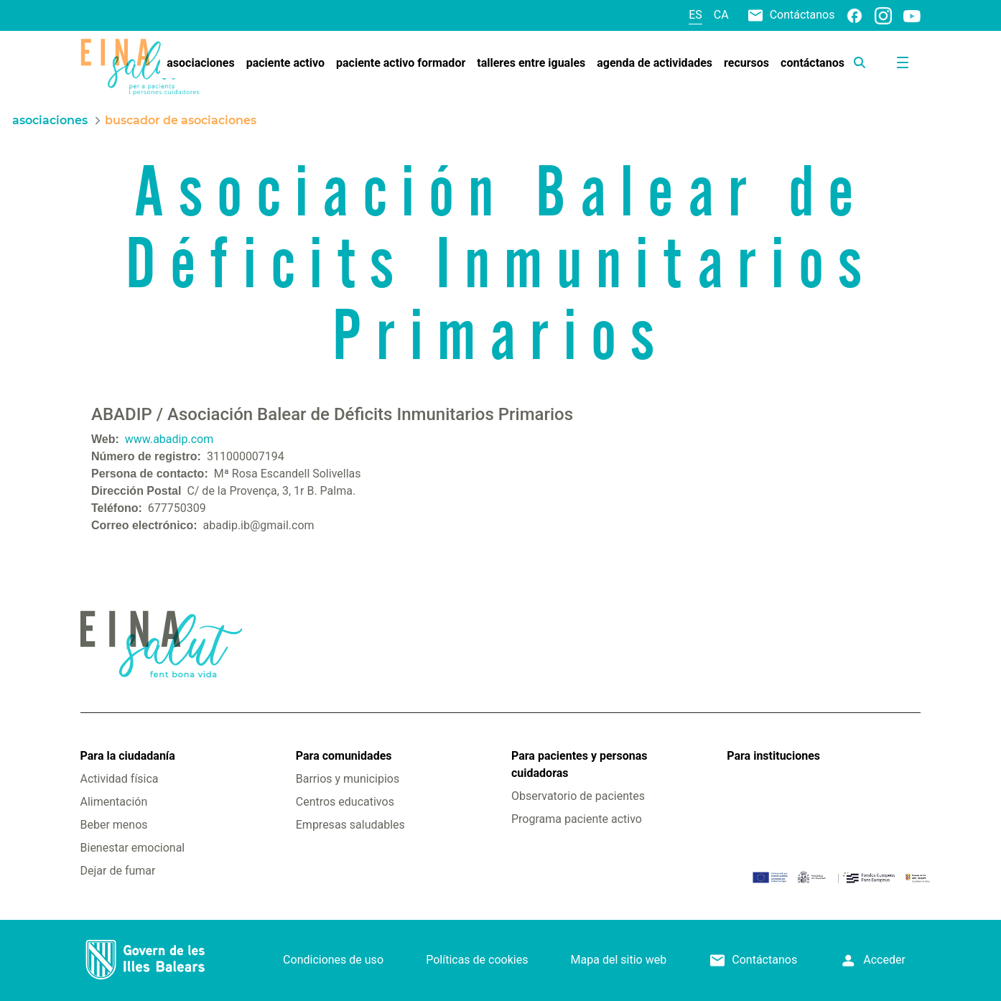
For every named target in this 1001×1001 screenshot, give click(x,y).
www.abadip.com (169, 439)
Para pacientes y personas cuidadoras (579, 764)
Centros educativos (345, 802)
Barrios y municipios (347, 779)
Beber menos (114, 825)
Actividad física (119, 779)
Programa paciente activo (576, 819)
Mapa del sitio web (619, 960)
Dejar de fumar (118, 870)
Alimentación (114, 802)
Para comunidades (344, 756)
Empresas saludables (350, 825)
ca (721, 15)
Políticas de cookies (477, 960)
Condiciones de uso (333, 960)
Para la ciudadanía (127, 756)
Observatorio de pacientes (578, 796)
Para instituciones (773, 756)
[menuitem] (200, 63)
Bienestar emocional (132, 848)
